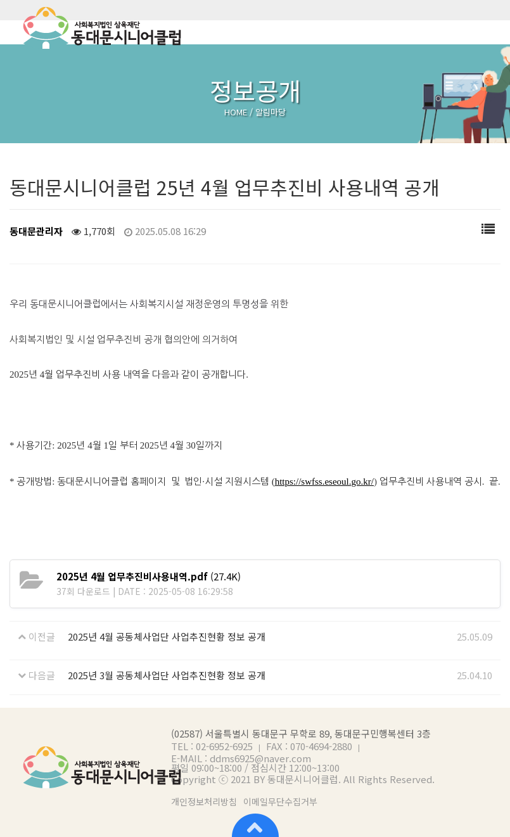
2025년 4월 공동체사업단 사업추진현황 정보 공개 (166, 636)
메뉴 (491, 28)
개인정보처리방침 (204, 802)
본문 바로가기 (0, 0)
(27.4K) (148, 576)
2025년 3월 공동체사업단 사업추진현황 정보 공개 (166, 675)
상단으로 (255, 824)
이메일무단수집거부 (280, 802)
